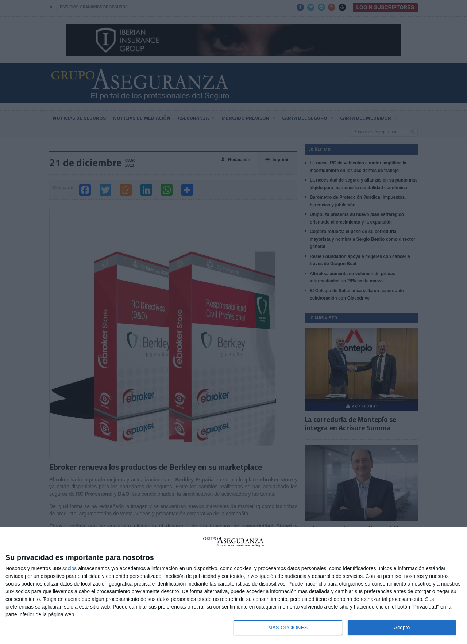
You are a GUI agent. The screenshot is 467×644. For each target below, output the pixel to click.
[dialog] (233, 585)
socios (69, 568)
